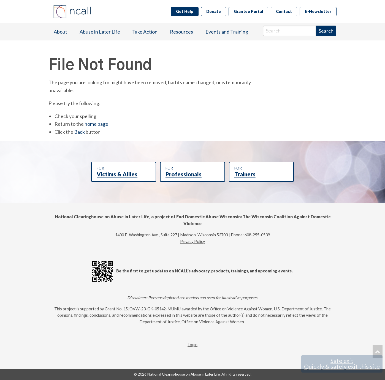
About (60, 32)
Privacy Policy (192, 241)
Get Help (184, 11)
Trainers (261, 171)
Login (192, 344)
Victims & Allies (124, 171)
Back (79, 132)
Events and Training (226, 32)
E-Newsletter (318, 11)
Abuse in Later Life (100, 32)
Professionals (192, 171)
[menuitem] (60, 32)
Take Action (145, 32)
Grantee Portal (248, 11)
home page (96, 124)
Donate (213, 11)
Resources (181, 32)
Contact (284, 11)
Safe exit (342, 363)
